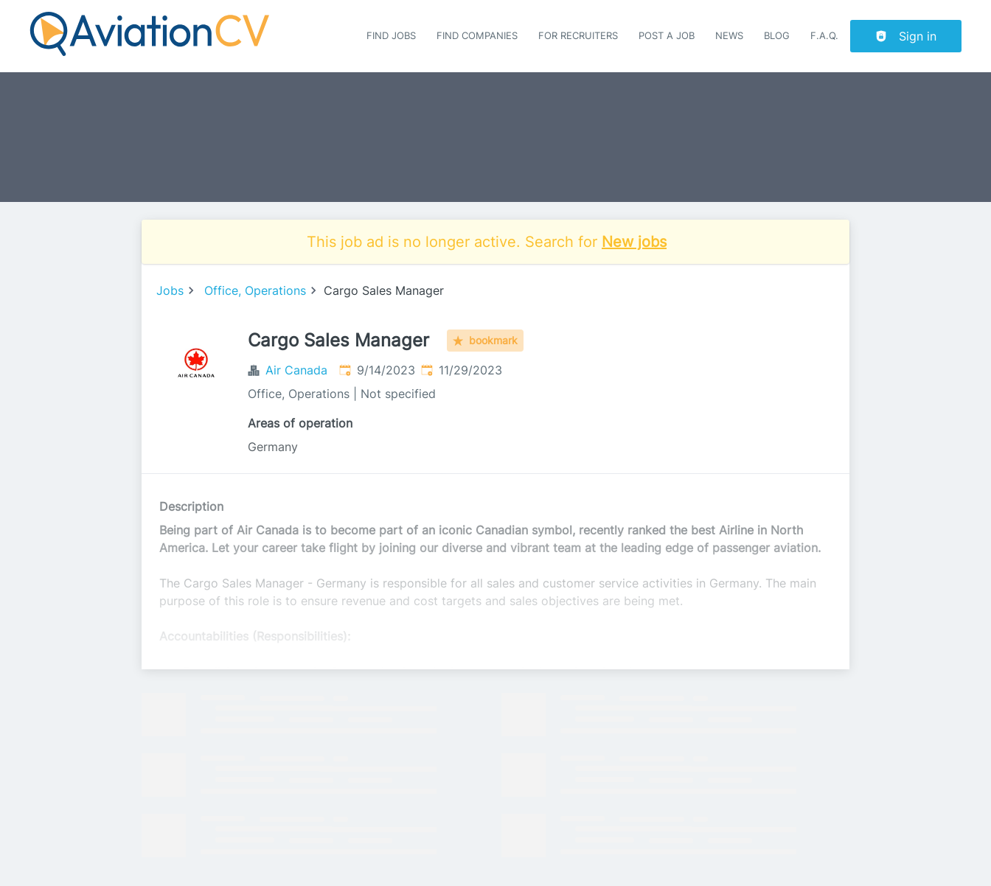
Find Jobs (391, 35)
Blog (777, 35)
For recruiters (578, 35)
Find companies (477, 35)
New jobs (634, 242)
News (729, 35)
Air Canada (296, 370)
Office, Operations (255, 290)
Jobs (170, 290)
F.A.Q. (824, 35)
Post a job (667, 35)
